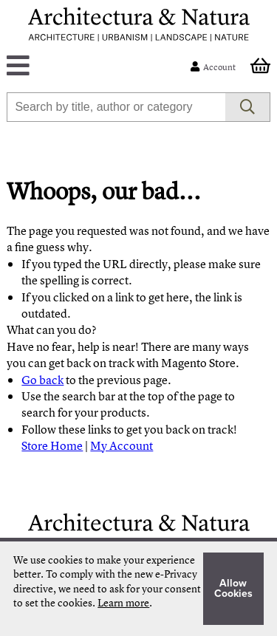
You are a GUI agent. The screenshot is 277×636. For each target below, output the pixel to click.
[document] (138, 589)
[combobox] (116, 107)
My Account (121, 445)
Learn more (123, 602)
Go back (42, 380)
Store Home (52, 445)
